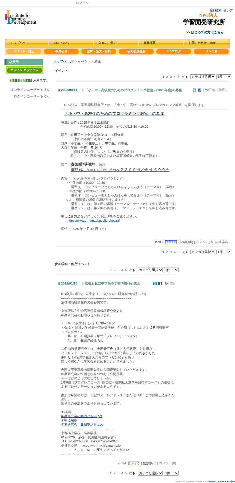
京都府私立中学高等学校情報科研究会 (112, 283)
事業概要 (150, 43)
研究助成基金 (136, 51)
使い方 (228, 10)
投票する (171, 242)
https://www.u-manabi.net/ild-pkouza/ (94, 220)
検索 (216, 10)
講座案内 (222, 242)
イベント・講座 (23, 51)
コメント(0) (204, 242)
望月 (173, 283)
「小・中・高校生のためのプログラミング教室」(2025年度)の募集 (133, 90)
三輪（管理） (218, 90)
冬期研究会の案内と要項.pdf (81, 416)
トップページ (19, 43)
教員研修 (61, 51)
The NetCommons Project (220, 481)
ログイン (82, 3)
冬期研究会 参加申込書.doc (82, 424)
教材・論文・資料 (99, 51)
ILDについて (62, 43)
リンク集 (211, 51)
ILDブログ (173, 51)
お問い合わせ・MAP (202, 43)
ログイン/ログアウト (24, 70)
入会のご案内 (107, 43)
